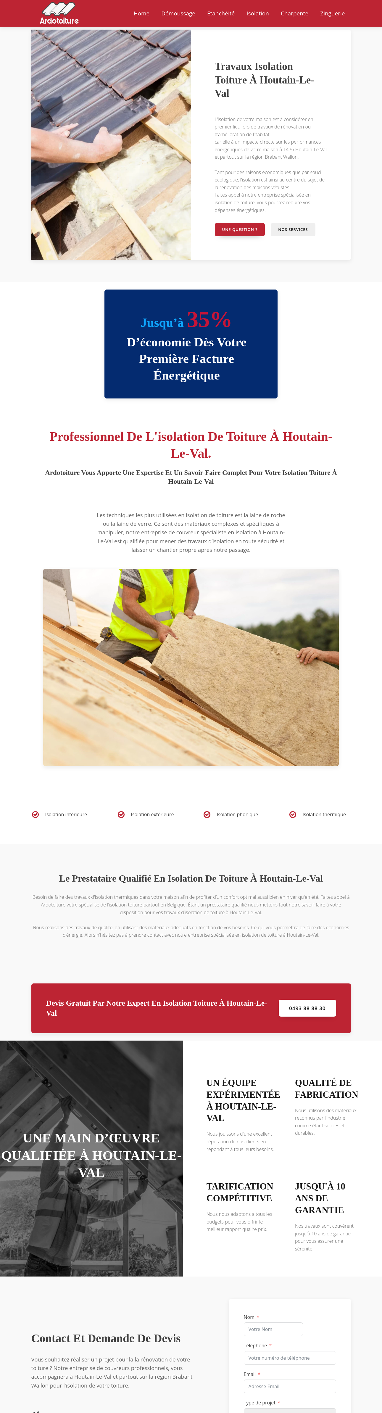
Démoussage (178, 13)
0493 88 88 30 (307, 1008)
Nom (249, 1317)
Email (250, 1374)
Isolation (257, 13)
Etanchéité (221, 13)
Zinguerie (332, 13)
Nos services (293, 229)
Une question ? (240, 229)
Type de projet (259, 1402)
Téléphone (255, 1345)
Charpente (294, 13)
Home (141, 13)
